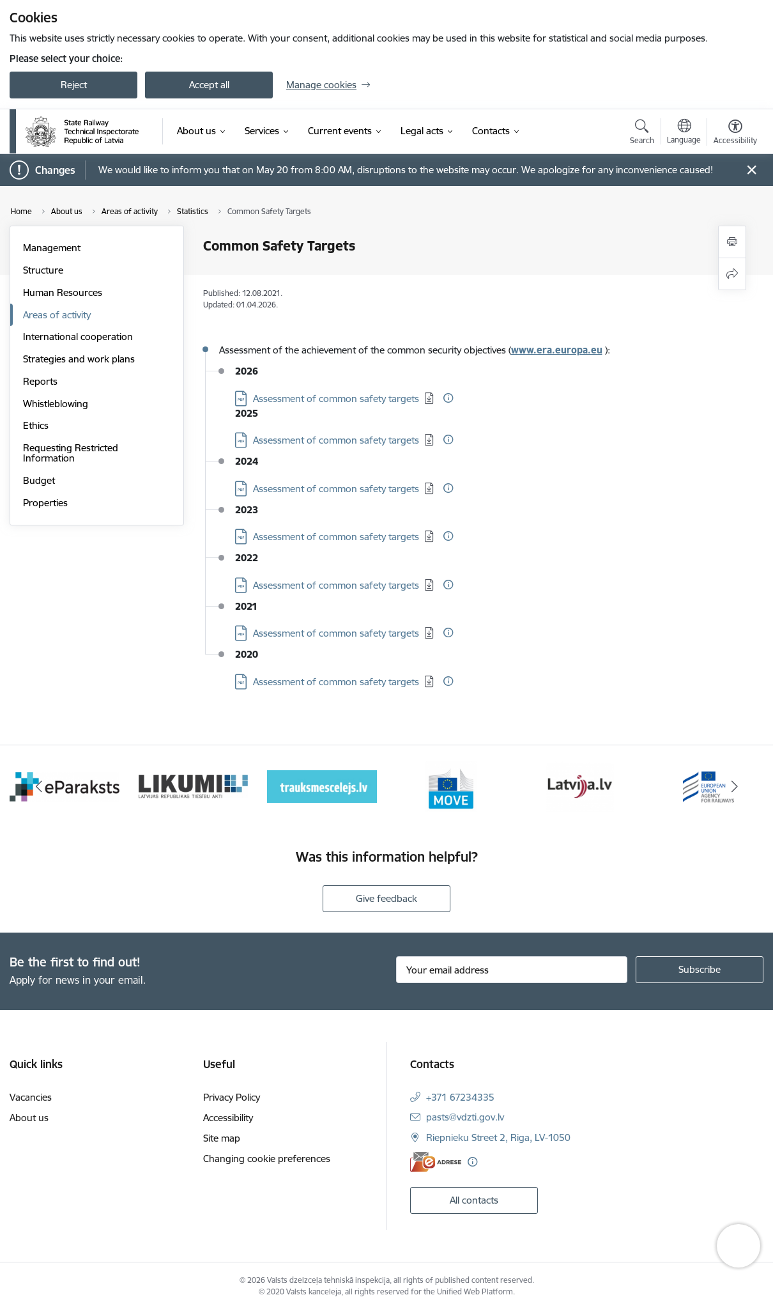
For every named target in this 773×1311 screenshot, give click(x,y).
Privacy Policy (231, 1097)
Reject (74, 85)
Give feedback (386, 898)
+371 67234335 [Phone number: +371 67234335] (460, 1097)
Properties (45, 503)
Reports (40, 381)
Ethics (36, 425)
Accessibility (228, 1118)
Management (51, 248)
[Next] (734, 787)
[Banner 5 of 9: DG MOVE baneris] (451, 786)
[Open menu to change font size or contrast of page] (735, 133)
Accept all (209, 85)
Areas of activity (57, 315)
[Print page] (732, 242)
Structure (43, 270)
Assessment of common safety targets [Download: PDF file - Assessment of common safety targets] (336, 398)
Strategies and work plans (79, 359)
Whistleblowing (55, 404)
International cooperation (78, 336)
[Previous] (38, 787)
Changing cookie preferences (266, 1158)
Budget (39, 480)
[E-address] (435, 1161)
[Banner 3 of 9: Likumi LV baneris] (194, 786)
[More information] (448, 398)
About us (29, 1118)
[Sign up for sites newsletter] (699, 969)
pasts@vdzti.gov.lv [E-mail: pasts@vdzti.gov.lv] (465, 1117)
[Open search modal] (642, 133)
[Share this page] (732, 274)
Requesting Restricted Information (70, 453)
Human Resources (62, 292)
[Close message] (751, 170)
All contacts (474, 1200)
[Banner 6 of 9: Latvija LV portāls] (580, 786)
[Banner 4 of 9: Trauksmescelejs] (322, 786)
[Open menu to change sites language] (684, 133)
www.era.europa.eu (556, 350)
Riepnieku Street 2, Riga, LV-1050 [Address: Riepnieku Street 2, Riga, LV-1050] (498, 1137)
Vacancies (31, 1097)
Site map (221, 1138)
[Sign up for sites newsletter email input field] (511, 969)
